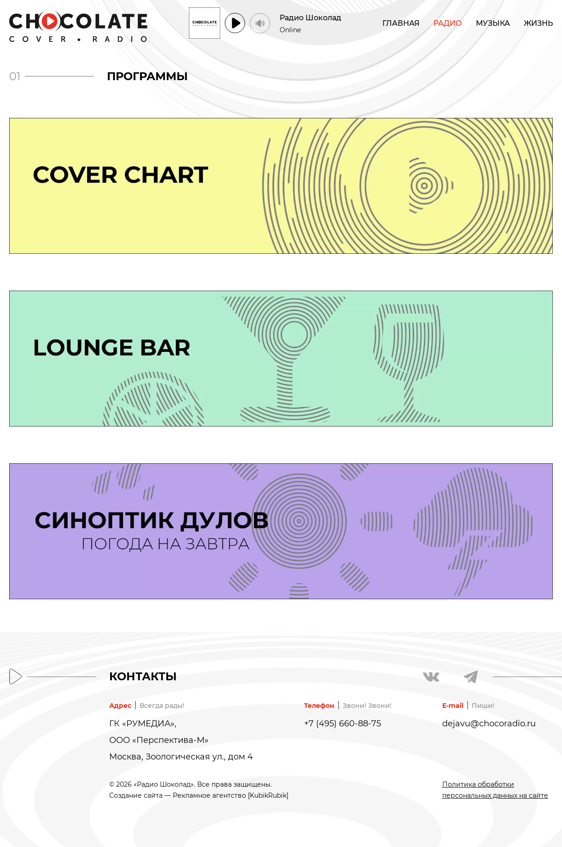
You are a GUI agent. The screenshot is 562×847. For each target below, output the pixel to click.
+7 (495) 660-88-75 (342, 723)
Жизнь (538, 23)
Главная (401, 23)
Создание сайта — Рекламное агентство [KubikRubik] (198, 795)
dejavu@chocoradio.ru (489, 723)
